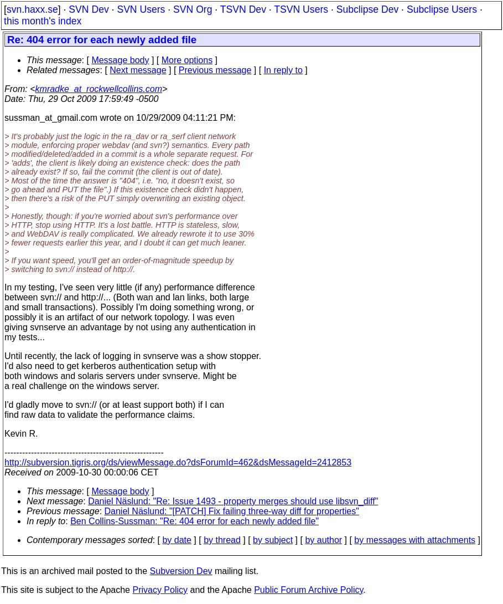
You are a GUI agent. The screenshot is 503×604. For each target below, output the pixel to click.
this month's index (42, 21)
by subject (273, 540)
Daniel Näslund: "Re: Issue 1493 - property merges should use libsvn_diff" (233, 501)
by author (323, 540)
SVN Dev (88, 9)
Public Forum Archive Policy (308, 590)
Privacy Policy (160, 590)
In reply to (283, 70)
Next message (138, 70)
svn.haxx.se (32, 9)
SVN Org (192, 9)
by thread (222, 540)
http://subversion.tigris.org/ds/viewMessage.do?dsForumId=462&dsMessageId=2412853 (177, 462)
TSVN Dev (243, 9)
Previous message (215, 70)
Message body (120, 60)
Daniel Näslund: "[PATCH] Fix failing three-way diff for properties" (232, 511)
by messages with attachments (414, 540)
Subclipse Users (442, 9)
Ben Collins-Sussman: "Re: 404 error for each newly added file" (194, 521)
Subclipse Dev (367, 9)
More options (187, 60)
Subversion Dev (181, 571)
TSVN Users (301, 9)
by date (176, 540)
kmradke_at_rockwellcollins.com (98, 89)
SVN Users (141, 9)
